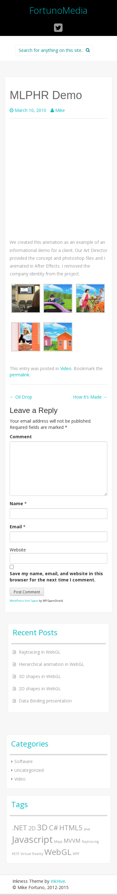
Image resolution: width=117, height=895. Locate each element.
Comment (21, 437)
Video (65, 368)
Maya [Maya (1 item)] (58, 841)
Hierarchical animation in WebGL (51, 664)
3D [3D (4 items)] (42, 827)
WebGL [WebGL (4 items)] (57, 851)
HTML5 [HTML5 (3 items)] (71, 827)
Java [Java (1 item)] (87, 829)
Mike (60, 110)
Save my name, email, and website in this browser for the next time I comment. (56, 577)
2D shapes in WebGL (40, 688)
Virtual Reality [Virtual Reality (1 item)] (32, 854)
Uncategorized (29, 770)
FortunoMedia (58, 10)
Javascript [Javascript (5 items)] (32, 839)
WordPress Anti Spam (24, 601)
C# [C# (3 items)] (53, 827)
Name (16, 503)
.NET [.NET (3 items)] (19, 827)
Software (23, 761)
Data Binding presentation (45, 701)
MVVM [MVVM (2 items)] (72, 840)
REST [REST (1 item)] (15, 854)
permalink (19, 375)
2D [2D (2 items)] (32, 828)
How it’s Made (90, 397)
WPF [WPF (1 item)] (76, 854)
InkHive (58, 881)
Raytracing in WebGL (40, 652)
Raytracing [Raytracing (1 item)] (90, 841)
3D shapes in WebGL (40, 676)
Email (16, 527)
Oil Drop (21, 397)
